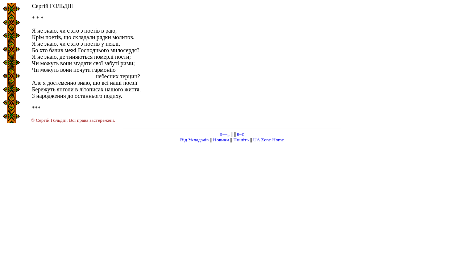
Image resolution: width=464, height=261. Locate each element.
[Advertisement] (232, 199)
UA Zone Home (268, 139)
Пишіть (241, 139)
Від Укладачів (194, 139)
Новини (221, 139)
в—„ (225, 134)
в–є (240, 134)
